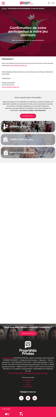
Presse (28, 384)
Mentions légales (7, 358)
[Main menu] (3, 3)
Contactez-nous (28, 333)
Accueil (4, 8)
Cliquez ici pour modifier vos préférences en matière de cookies (28, 373)
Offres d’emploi (28, 386)
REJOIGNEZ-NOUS (28, 116)
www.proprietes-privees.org (18, 65)
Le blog (28, 382)
